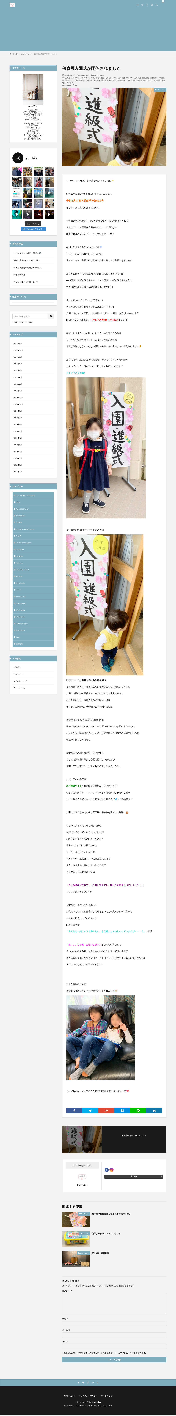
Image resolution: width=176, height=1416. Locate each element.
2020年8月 (18, 415)
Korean (19, 604)
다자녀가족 (121, 80)
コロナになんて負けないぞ (100, 78)
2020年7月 (18, 422)
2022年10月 (19, 351)
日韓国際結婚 (79, 80)
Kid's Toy (85, 1233)
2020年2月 (18, 458)
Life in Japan (25, 54)
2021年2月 (18, 387)
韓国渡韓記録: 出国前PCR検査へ (28, 267)
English (19, 547)
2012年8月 (18, 472)
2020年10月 (19, 408)
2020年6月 (18, 430)
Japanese (20, 575)
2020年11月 (19, 401)
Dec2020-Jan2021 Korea (26, 540)
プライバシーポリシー (88, 1396)
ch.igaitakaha (21, 525)
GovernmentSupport (25, 554)
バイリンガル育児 (118, 78)
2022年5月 (18, 358)
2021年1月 (18, 394)
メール (66, 1330)
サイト (65, 1341)
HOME (14, 54)
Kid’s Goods (21, 597)
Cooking (19, 532)
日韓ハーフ (69, 80)
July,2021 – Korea (23, 583)
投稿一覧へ (133, 1178)
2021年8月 (18, 372)
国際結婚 (145, 78)
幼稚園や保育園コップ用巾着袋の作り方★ (115, 1213)
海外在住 (97, 80)
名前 (65, 1319)
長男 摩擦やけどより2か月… (26, 260)
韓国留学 (112, 80)
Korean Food (21, 611)
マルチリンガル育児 (133, 78)
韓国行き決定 (19, 274)
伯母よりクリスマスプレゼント (109, 1233)
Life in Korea (21, 633)
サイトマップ (108, 1396)
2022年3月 (18, 365)
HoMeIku (20, 568)
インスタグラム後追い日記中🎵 (27, 253)
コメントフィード (21, 700)
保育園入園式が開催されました (45, 54)
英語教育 (104, 80)
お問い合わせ (67, 1396)
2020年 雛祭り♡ (102, 1252)
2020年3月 (18, 451)
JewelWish (75, 78)
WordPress (108, 1406)
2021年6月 (18, 379)
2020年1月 (18, 465)
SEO (30, 322)
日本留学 (153, 78)
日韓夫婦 (89, 80)
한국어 (150, 80)
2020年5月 (18, 437)
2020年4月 (18, 444)
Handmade (84, 1214)
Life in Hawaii (21, 618)
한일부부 (157, 80)
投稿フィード (19, 693)
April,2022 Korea (23, 518)
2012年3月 (18, 480)
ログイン (17, 685)
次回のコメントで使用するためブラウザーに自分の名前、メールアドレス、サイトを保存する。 (105, 1353)
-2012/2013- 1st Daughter (27, 504)
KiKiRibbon (85, 78)
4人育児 (67, 78)
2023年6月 (18, 344)
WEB (15, 322)
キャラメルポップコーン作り (26, 282)
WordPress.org (20, 707)
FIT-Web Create (82, 1406)
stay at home (21, 647)
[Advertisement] (88, 30)
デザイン (23, 322)
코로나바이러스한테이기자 (136, 80)
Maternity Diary (22, 640)
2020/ (18, 511)
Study (18, 654)
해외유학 (70, 83)
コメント (67, 1291)
